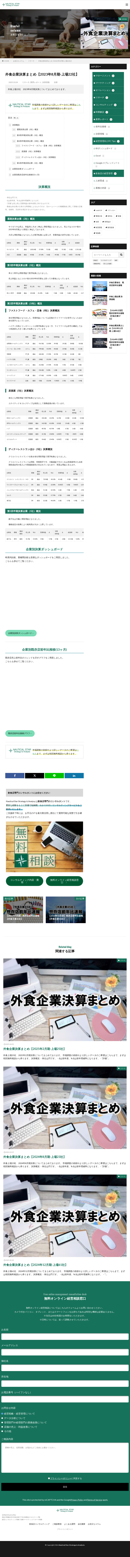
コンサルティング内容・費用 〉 (24, 881)
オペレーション (105, 90)
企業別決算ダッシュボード (21, 169)
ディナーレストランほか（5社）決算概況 (35, 157)
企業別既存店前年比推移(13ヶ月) (24, 174)
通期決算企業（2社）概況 (25, 129)
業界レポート (35, 82)
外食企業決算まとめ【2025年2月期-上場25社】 (34, 1049)
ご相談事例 (56, 1524)
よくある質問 (69, 1524)
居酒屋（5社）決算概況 (28, 151)
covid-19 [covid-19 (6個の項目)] (99, 210)
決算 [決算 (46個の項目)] (97, 222)
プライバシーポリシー (60, 1478)
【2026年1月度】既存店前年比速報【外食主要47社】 (116, 343)
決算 (56, 82)
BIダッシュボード (106, 148)
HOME (6, 61)
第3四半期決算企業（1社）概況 (27, 135)
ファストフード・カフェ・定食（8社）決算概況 (38, 145)
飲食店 (96, 260)
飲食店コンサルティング (39, 1524)
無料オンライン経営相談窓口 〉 (64, 881)
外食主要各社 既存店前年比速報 (116, 283)
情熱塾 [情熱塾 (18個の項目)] (98, 233)
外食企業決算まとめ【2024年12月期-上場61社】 (35, 1265)
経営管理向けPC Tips (108, 141)
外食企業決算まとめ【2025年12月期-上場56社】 (116, 328)
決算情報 (124, 19)
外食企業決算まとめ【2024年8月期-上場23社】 (34, 1157)
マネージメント (105, 75)
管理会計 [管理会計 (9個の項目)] (107, 222)
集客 (116, 260)
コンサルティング (106, 104)
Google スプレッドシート (107, 165)
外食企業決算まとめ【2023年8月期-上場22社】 (55, 61)
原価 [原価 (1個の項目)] (119, 216)
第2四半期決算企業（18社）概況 (28, 141)
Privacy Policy (77, 1500)
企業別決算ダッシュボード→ (21, 633)
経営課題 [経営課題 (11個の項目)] (99, 227)
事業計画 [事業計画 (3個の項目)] (99, 216)
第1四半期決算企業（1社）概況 (27, 163)
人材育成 (102, 180)
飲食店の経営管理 (106, 173)
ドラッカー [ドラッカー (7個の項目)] (111, 210)
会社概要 (81, 1524)
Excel (100, 155)
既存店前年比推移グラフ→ (20, 733)
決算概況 (14, 125)
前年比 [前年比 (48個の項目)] (110, 216)
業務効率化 (97, 263)
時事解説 (102, 112)
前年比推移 (103, 126)
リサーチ (31, 61)
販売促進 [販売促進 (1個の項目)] (111, 227)
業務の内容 (103, 188)
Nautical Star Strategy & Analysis (72, 1545)
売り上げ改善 (107, 263)
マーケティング (105, 83)
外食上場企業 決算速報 (115, 297)
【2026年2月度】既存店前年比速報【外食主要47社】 (116, 314)
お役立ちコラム (18, 61)
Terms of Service (94, 1500)
